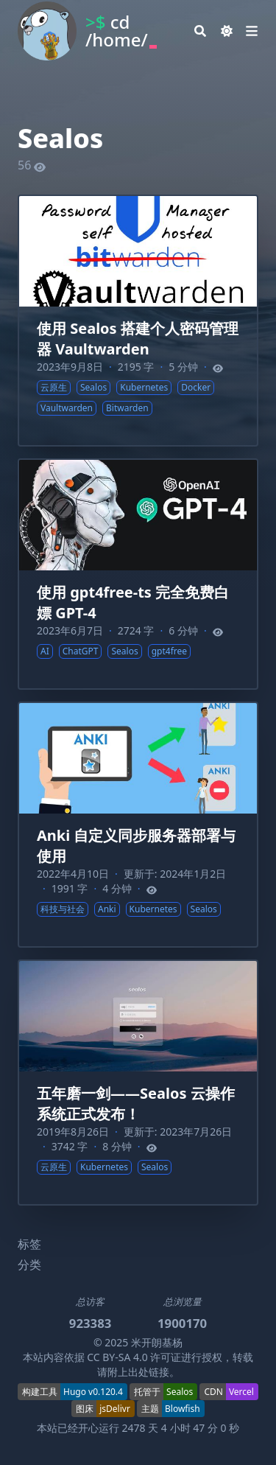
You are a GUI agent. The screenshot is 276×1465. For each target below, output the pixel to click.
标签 (29, 1244)
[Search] (200, 31)
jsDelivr (114, 1408)
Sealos (179, 1391)
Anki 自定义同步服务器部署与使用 (136, 845)
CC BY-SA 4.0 (117, 1357)
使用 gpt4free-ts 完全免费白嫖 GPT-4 (133, 602)
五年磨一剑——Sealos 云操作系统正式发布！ (136, 1103)
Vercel (241, 1391)
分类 (29, 1264)
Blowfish (182, 1408)
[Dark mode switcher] (227, 31)
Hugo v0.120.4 (93, 1391)
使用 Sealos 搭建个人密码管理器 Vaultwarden (137, 338)
